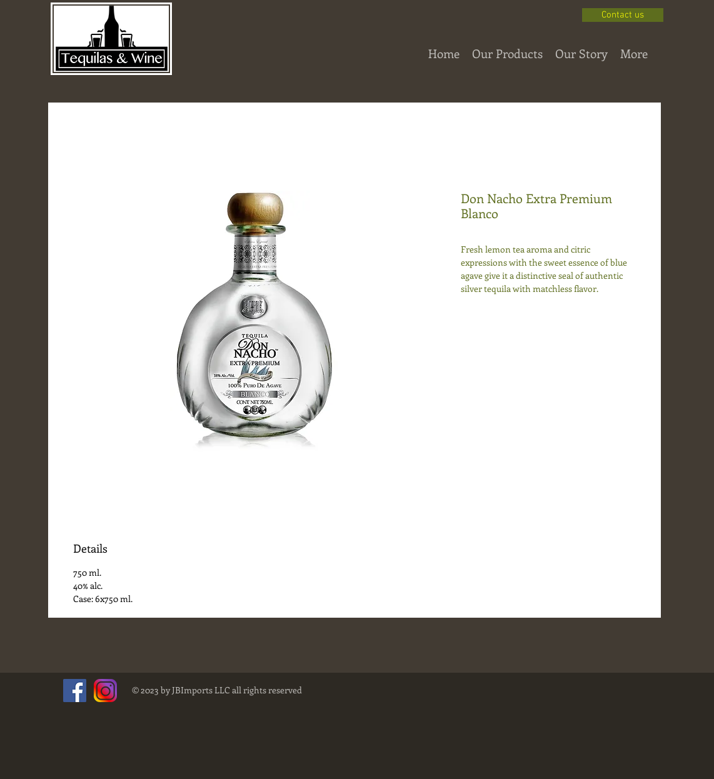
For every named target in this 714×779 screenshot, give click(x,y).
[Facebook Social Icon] (74, 690)
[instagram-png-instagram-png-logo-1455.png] (105, 690)
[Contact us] (622, 15)
